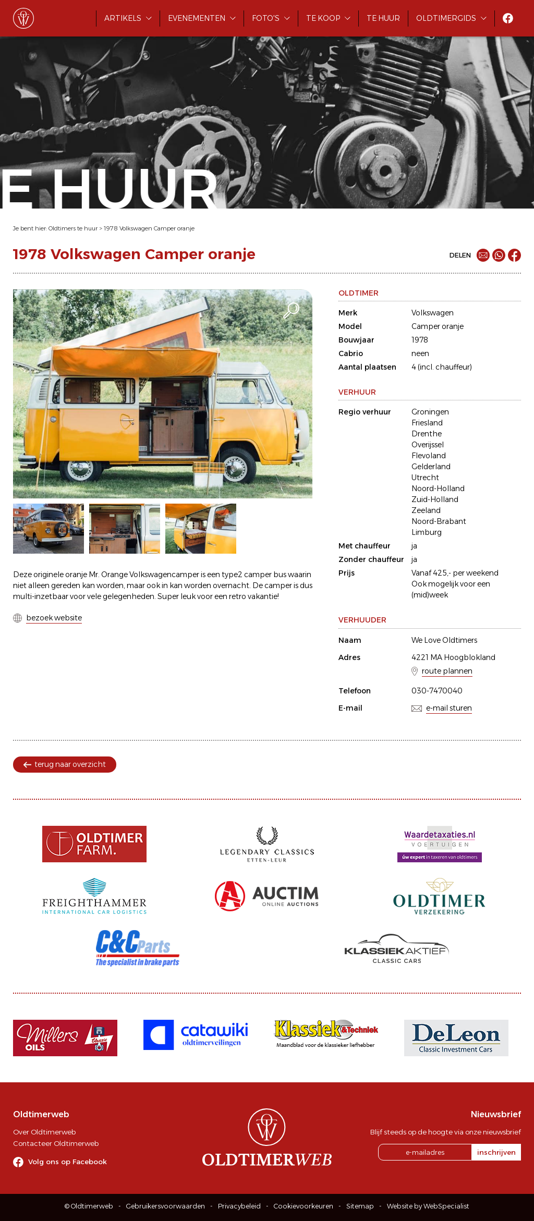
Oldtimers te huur (73, 228)
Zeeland (426, 510)
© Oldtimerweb (89, 1206)
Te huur (383, 18)
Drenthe (426, 433)
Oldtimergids (446, 18)
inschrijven (496, 1152)
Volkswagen (432, 313)
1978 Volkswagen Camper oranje (149, 228)
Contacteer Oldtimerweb (56, 1143)
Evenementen (196, 18)
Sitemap (360, 1206)
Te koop (323, 18)
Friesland (427, 423)
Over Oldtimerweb (44, 1132)
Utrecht (425, 477)
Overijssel (427, 444)
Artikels (122, 18)
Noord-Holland (438, 488)
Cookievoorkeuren (303, 1206)
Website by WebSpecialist (428, 1206)
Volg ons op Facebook (67, 1161)
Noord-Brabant (438, 521)
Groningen (430, 412)
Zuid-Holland (434, 499)
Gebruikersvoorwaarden (165, 1206)
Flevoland (428, 455)
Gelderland (431, 466)
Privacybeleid (239, 1206)
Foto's (266, 18)
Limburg (426, 532)
